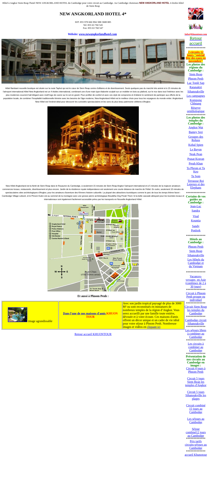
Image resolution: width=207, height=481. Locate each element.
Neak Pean (195, 154)
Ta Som (195, 176)
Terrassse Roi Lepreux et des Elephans (196, 184)
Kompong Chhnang (196, 102)
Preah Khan (196, 163)
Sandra (196, 210)
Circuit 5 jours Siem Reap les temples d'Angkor (195, 382)
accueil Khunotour (196, 454)
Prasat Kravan (195, 158)
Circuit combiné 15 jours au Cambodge (196, 409)
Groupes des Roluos (195, 138)
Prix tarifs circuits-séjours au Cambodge (196, 445)
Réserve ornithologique (196, 109)
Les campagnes (196, 95)
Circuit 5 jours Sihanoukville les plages (195, 395)
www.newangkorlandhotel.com (98, 34)
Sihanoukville (195, 91)
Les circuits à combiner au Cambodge (196, 347)
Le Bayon (196, 149)
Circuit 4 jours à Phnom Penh (196, 370)
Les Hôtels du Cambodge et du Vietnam (195, 263)
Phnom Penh (195, 78)
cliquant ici (153, 326)
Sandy (196, 226)
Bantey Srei (196, 132)
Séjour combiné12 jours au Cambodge (196, 432)
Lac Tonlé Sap (195, 82)
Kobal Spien (195, 144)
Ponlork (195, 230)
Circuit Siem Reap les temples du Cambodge (196, 310)
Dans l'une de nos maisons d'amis (84, 313)
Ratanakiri (195, 87)
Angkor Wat (196, 127)
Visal (196, 216)
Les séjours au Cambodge (195, 420)
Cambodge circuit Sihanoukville (195, 322)
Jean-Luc (195, 206)
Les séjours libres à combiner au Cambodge (195, 334)
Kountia (196, 220)
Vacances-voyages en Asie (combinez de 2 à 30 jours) (196, 281)
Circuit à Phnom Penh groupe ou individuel (196, 297)
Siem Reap (195, 74)
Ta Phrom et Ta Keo (196, 170)
